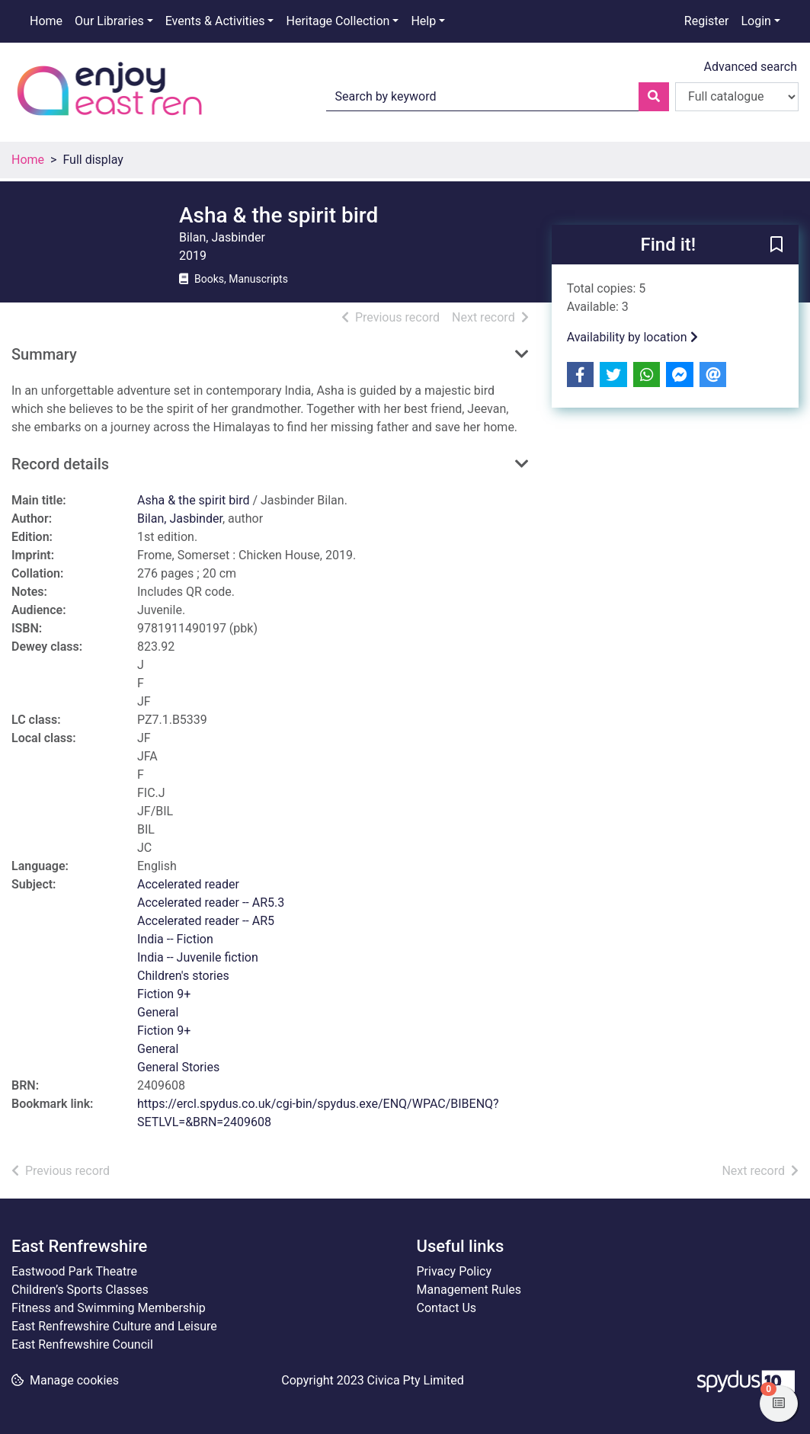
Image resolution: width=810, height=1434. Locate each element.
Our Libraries (109, 21)
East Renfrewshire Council (82, 1344)
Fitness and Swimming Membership (108, 1308)
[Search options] (737, 96)
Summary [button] (44, 354)
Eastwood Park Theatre (74, 1271)
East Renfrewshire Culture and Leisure (114, 1326)
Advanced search (750, 66)
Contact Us (447, 1308)
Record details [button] (60, 464)
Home (46, 21)
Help (423, 21)
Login (755, 21)
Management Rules (469, 1289)
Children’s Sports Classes (80, 1289)
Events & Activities (215, 21)
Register (706, 21)
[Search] (654, 96)
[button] (776, 245)
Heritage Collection (337, 21)
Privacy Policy (454, 1271)
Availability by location (632, 337)
